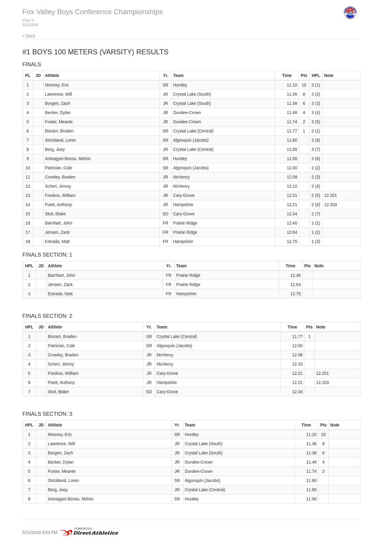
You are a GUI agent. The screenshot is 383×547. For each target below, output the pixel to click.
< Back (29, 36)
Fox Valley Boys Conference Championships (93, 12)
